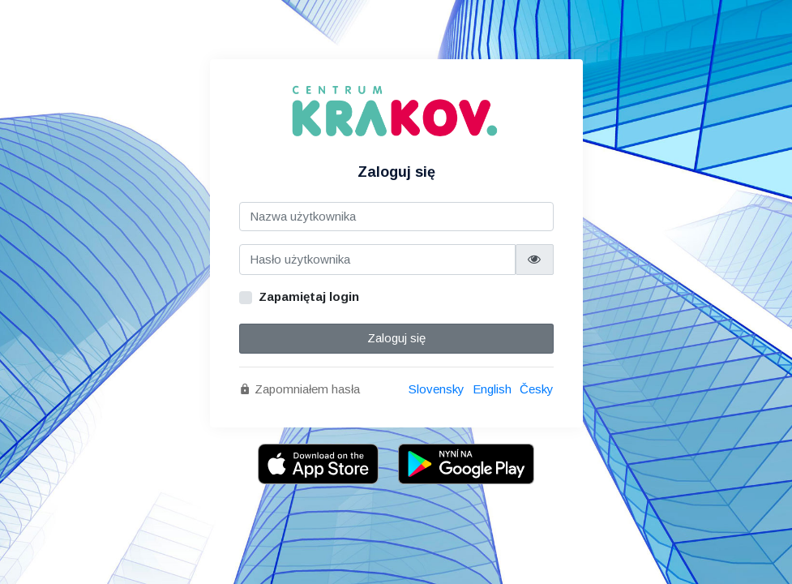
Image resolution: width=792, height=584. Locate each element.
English (492, 389)
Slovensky (436, 389)
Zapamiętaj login (309, 296)
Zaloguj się (396, 338)
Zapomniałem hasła (299, 389)
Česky (537, 389)
